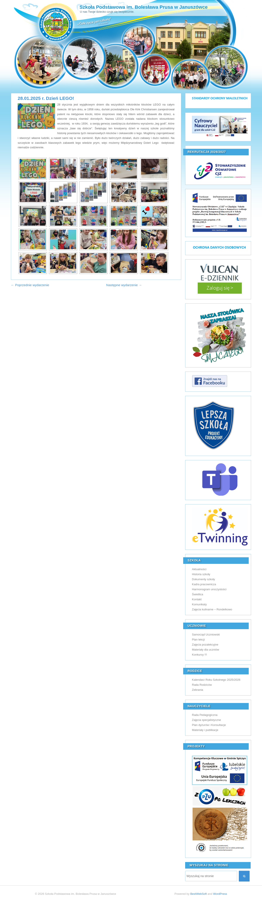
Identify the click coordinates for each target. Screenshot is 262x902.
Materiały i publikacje (205, 730)
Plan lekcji (198, 639)
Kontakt (197, 599)
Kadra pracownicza (204, 584)
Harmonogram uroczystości (209, 589)
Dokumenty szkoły (203, 579)
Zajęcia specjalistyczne (206, 720)
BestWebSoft (198, 893)
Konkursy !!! (199, 654)
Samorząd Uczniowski (206, 634)
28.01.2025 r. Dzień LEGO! (46, 98)
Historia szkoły (201, 574)
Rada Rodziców (202, 684)
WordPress (220, 893)
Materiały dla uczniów (205, 649)
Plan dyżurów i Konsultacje (209, 725)
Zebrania (197, 689)
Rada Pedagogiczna (204, 715)
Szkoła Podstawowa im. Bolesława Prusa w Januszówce (143, 7)
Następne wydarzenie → (124, 285)
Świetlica (197, 594)
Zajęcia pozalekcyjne (205, 644)
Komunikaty (199, 604)
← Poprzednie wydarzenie (30, 285)
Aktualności (199, 569)
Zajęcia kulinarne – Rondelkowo (212, 609)
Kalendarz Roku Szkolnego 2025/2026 (216, 679)
